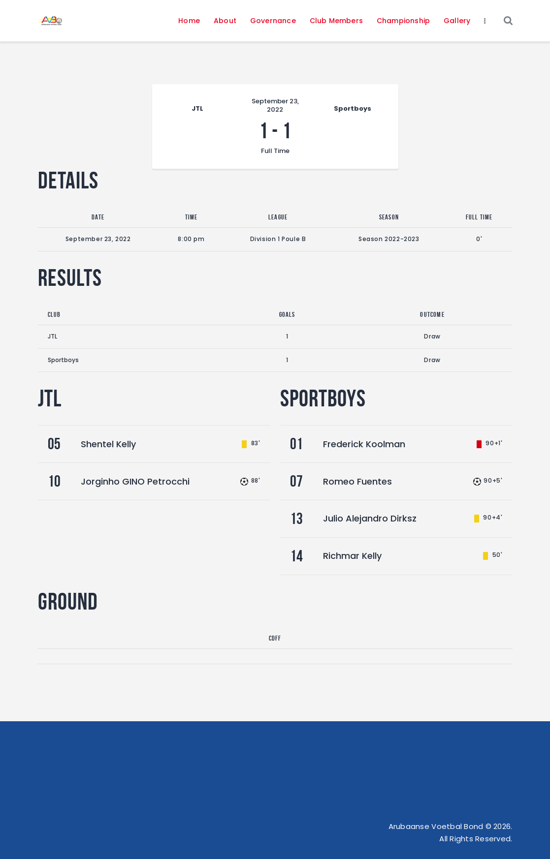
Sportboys (63, 360)
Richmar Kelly (352, 556)
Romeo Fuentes (357, 481)
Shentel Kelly (108, 444)
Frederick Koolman (364, 444)
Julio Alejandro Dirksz (370, 518)
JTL (52, 336)
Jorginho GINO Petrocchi (135, 481)
